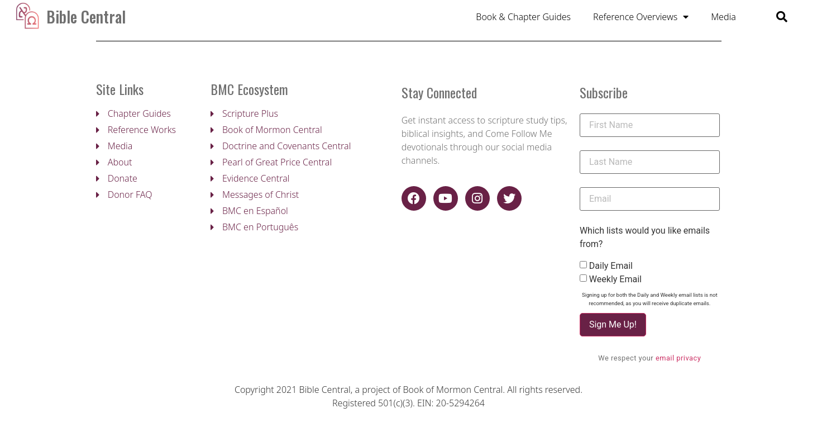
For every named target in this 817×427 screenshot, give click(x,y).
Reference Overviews (641, 18)
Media (723, 18)
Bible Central (86, 18)
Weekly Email (615, 283)
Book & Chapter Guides (523, 18)
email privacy (678, 362)
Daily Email (611, 269)
